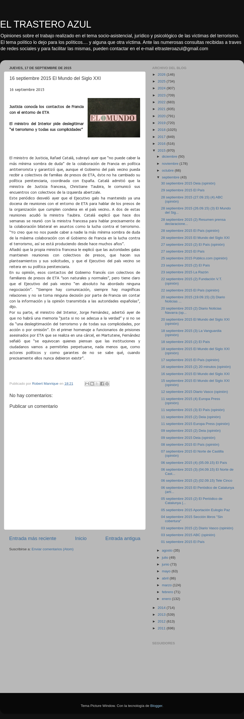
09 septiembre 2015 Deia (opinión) (188, 438)
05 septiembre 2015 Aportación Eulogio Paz (195, 510)
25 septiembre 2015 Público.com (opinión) (194, 258)
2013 (162, 615)
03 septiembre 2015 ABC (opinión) (188, 535)
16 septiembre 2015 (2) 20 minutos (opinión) (196, 367)
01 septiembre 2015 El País (183, 542)
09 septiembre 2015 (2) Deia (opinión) (191, 431)
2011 (162, 628)
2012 (162, 621)
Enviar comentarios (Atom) (53, 549)
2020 (162, 116)
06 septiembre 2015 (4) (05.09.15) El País (194, 463)
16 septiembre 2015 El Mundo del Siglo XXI (195, 374)
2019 (162, 123)
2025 (162, 81)
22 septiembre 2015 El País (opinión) (190, 290)
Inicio (81, 538)
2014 (162, 608)
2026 (162, 74)
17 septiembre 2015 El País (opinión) (190, 360)
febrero (168, 592)
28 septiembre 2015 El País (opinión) (190, 231)
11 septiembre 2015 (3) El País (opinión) (193, 410)
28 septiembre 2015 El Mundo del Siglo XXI (195, 238)
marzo (167, 585)
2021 (162, 109)
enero (167, 599)
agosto (167, 550)
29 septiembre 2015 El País (183, 190)
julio (165, 557)
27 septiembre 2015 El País (183, 251)
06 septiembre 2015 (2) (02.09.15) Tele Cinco (196, 480)
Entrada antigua (122, 538)
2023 (162, 95)
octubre (168, 170)
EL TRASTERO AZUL (45, 24)
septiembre (171, 177)
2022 (162, 102)
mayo (167, 571)
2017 (162, 137)
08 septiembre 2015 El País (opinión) (190, 444)
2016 (162, 144)
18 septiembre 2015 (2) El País (185, 342)
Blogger (156, 706)
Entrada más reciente (32, 538)
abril (165, 578)
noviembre (170, 164)
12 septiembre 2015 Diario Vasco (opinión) (194, 392)
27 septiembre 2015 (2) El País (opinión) (193, 244)
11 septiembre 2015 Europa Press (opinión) (195, 424)
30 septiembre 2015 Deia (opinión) (188, 183)
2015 (162, 150)
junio (166, 564)
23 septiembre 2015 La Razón (185, 272)
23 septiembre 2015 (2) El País (185, 265)
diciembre (170, 156)
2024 (162, 88)
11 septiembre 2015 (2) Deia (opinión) (191, 417)
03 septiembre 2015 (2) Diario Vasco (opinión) (197, 528)
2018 (162, 130)
